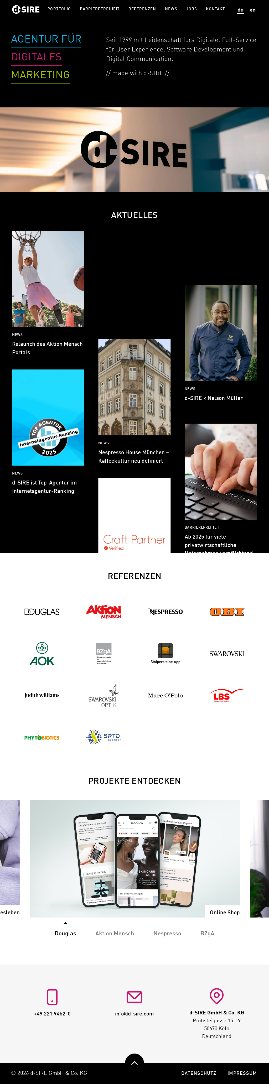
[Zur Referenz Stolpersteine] (165, 653)
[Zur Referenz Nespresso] (165, 611)
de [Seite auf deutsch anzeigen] (241, 10)
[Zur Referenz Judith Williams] (42, 695)
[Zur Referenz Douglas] (42, 611)
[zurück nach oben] (134, 1063)
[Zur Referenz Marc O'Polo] (165, 695)
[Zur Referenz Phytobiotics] (42, 737)
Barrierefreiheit (100, 9)
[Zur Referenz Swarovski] (227, 653)
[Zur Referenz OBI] (227, 611)
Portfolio (59, 9)
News (171, 9)
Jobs (191, 9)
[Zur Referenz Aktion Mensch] (104, 611)
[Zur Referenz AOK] (42, 653)
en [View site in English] (253, 10)
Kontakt (215, 9)
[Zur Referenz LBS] (227, 695)
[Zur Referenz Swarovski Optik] (104, 695)
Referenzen (142, 9)
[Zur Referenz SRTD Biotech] (104, 737)
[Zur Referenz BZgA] (104, 653)
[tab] (114, 930)
